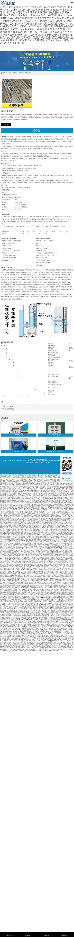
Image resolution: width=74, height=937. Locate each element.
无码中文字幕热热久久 (40, 576)
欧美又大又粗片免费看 (46, 550)
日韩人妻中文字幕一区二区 (10, 603)
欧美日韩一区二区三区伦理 (23, 518)
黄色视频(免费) (49, 497)
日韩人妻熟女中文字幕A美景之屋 (58, 529)
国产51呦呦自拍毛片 (18, 542)
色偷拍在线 (57, 507)
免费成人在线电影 (9, 556)
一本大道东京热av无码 (35, 646)
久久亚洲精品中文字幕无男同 (63, 608)
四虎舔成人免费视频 (12, 599)
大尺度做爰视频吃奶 (21, 586)
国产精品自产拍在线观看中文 (17, 610)
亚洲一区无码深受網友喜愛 (51, 536)
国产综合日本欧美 (63, 624)
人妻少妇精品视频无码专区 (12, 634)
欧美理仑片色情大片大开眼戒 (26, 558)
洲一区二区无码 (40, 590)
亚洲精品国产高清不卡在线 (9, 604)
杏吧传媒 (24, 590)
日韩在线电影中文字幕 (47, 589)
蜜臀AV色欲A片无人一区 (33, 575)
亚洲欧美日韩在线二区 (8, 519)
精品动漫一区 (7, 568)
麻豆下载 (69, 525)
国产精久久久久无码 (32, 645)
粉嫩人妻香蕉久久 (17, 568)
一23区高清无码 (18, 565)
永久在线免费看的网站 (60, 557)
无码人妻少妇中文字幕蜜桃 (16, 607)
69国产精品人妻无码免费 (30, 517)
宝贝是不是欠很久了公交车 (21, 593)
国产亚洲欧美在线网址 (40, 540)
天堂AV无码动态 (33, 528)
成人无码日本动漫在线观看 (34, 581)
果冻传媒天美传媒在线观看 (50, 585)
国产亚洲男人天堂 (12, 553)
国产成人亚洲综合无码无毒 (11, 529)
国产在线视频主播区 (35, 614)
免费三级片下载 (31, 590)
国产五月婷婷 (15, 648)
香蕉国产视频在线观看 (64, 648)
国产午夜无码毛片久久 (28, 482)
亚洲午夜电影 (29, 610)
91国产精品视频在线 (60, 593)
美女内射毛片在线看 (62, 588)
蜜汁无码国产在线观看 (46, 597)
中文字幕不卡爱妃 (61, 632)
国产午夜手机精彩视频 (28, 621)
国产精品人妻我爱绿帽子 (14, 615)
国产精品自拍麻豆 (19, 578)
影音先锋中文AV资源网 (54, 501)
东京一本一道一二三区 (33, 597)
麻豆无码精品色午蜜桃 (43, 479)
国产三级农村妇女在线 (36, 530)
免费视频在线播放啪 (5, 631)
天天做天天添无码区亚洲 (30, 549)
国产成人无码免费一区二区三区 (51, 560)
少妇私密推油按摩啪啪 (19, 588)
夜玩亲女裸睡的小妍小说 (58, 504)
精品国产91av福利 (37, 634)
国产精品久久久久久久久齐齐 (47, 533)
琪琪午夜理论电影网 (52, 521)
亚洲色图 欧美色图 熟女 (36, 504)
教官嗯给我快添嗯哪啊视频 (17, 498)
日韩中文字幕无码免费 (29, 521)
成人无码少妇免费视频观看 (10, 558)
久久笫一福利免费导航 (33, 625)
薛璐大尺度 (23, 501)
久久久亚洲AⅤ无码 (68, 565)
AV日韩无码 (37, 608)
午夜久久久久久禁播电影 (51, 631)
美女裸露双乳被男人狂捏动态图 (39, 551)
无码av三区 (49, 510)
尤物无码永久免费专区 (40, 595)
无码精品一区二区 (40, 588)
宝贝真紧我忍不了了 (66, 643)
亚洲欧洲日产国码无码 (31, 624)
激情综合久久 (11, 517)
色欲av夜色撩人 (63, 526)
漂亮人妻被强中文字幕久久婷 (11, 574)
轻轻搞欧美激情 (29, 524)
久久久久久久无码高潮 (53, 518)
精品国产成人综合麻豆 (57, 482)
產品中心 (14, 73)
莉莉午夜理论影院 (6, 581)
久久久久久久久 (32, 585)
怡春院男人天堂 (55, 614)
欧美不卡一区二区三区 (49, 617)
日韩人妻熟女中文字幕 (32, 480)
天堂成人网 (51, 551)
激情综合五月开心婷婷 (61, 551)
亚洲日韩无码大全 (51, 569)
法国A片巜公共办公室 (26, 476)
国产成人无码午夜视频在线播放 (30, 629)
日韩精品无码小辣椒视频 (28, 562)
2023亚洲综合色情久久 (66, 514)
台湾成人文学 (48, 620)
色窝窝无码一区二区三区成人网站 (62, 544)
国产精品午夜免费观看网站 (12, 476)
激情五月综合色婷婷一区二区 (30, 547)
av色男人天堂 (43, 629)
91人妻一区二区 (40, 497)
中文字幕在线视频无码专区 (48, 556)
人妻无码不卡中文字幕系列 (33, 519)
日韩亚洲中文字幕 (55, 476)
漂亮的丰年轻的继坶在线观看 (42, 599)
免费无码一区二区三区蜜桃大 (33, 556)
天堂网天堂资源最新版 (31, 622)
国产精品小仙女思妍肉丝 (9, 551)
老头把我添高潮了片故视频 (46, 645)
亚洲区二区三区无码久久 (10, 505)
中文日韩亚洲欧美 (52, 525)
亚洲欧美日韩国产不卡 (14, 589)
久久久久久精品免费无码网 (48, 578)
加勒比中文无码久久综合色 (18, 497)
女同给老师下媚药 (26, 489)
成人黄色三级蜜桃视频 (44, 564)
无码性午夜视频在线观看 (10, 608)
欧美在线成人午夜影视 (37, 617)
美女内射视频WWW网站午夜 (44, 544)
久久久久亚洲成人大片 (8, 571)
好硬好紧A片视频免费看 (27, 540)
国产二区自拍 (58, 565)
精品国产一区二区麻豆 (60, 603)
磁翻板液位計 (28, 73)
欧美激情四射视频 (52, 648)
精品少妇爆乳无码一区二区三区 (55, 540)
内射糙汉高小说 (43, 501)
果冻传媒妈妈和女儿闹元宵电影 (27, 496)
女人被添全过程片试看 (30, 539)
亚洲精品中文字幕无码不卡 (54, 553)
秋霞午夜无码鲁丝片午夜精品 (20, 508)
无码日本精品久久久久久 (40, 526)
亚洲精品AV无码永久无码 (10, 561)
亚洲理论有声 (9, 636)
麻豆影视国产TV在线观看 (25, 603)
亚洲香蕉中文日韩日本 (62, 581)
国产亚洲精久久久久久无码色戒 (14, 549)
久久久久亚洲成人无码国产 (58, 596)
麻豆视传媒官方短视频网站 (33, 483)
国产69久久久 (36, 610)
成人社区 (8, 622)
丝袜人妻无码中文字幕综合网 (62, 645)
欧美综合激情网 (13, 632)
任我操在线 (44, 508)
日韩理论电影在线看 (48, 493)
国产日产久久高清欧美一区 (64, 621)
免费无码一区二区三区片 (49, 581)
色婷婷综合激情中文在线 (51, 490)
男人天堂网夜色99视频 (45, 641)
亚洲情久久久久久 (8, 542)
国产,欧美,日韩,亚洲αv (20, 597)
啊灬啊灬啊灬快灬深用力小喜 (41, 537)
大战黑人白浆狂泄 (10, 518)
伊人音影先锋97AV (51, 627)
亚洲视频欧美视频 (9, 576)
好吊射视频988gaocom (23, 500)
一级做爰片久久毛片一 (9, 569)
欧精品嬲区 (57, 512)
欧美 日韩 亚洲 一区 (62, 569)
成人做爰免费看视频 (16, 544)
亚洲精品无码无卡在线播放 (59, 597)
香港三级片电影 (43, 491)
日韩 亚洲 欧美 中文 (64, 636)
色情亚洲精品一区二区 (40, 525)
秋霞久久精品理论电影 (8, 565)
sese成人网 (42, 627)
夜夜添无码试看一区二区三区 (50, 636)
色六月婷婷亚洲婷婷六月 (23, 551)
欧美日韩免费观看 (48, 535)
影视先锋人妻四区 (48, 618)
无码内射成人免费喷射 (20, 575)
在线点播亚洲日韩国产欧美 (10, 539)
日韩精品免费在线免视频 (66, 503)
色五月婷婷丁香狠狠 (26, 620)
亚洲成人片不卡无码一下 (21, 571)
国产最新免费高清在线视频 (34, 643)
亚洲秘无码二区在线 (39, 482)
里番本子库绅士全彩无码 (36, 593)
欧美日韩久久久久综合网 (18, 624)
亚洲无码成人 (44, 496)
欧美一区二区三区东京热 (42, 486)
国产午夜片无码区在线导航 (38, 514)
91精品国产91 (70, 593)
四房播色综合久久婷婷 (62, 575)
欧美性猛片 (45, 643)
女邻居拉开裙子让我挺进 (54, 508)
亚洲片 (38, 496)
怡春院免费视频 (60, 519)
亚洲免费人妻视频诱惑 (51, 477)
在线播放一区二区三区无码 (21, 618)
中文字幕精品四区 (22, 643)
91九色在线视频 (35, 522)
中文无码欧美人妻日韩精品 (22, 504)
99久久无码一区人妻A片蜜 (45, 622)
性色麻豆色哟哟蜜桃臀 (49, 600)
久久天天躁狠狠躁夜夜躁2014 (13, 482)
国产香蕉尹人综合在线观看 (39, 648)
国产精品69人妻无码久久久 (40, 632)
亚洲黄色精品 (39, 560)
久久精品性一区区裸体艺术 (55, 558)
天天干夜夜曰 (50, 572)
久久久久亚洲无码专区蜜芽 (18, 483)
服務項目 (27, 934)
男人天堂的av (60, 638)
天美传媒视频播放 (66, 599)
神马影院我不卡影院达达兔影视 (12, 547)
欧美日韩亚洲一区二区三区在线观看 (45, 562)
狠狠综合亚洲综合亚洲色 (52, 650)
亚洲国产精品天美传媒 (55, 643)
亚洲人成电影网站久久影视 (61, 498)
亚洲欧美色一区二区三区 (44, 475)
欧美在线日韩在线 (39, 621)
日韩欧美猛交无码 (21, 567)
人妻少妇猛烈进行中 (16, 639)
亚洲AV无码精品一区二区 (22, 646)
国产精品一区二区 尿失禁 (64, 505)
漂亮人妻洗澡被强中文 (11, 560)
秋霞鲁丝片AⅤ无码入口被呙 (16, 533)
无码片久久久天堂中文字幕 (20, 546)
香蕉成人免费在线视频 (13, 535)
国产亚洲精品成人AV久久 (26, 574)
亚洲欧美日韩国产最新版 (36, 618)
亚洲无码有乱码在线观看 (60, 497)
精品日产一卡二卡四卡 (57, 524)
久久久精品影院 (44, 546)
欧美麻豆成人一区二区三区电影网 (11, 510)
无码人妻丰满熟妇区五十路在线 (60, 522)
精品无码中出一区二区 (27, 582)
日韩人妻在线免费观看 (8, 579)
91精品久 (48, 482)
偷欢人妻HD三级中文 (45, 494)
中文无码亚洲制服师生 (21, 479)
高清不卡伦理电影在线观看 (55, 480)
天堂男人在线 (52, 611)
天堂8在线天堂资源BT (42, 606)
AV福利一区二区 (66, 582)
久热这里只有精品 (12, 522)
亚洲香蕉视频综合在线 (32, 498)
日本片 (45, 561)
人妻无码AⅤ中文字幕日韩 (26, 535)
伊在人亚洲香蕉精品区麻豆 (10, 592)
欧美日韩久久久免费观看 (15, 475)
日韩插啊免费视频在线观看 (25, 537)
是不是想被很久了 (57, 517)
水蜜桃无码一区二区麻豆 (8, 477)
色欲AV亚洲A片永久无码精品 (23, 515)
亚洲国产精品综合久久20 (8, 614)
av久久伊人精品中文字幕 (57, 554)
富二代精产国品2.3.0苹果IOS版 (45, 512)
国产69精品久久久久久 (15, 512)
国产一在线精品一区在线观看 (9, 613)
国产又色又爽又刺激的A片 (61, 589)
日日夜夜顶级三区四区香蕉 (26, 529)
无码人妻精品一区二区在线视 (41, 582)
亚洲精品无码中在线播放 (40, 615)
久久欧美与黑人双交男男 (55, 491)
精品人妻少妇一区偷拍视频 (31, 607)
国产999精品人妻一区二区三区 (8, 645)
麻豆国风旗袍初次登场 (40, 569)
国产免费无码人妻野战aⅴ (23, 614)
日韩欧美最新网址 (51, 642)
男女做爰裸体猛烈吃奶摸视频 (11, 532)
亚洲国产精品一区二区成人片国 (29, 649)
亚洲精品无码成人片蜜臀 (44, 554)
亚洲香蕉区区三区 (31, 497)
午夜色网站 (37, 567)
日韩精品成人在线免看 (36, 636)
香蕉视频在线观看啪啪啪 (35, 484)
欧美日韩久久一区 (17, 641)
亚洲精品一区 (19, 517)
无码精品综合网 (35, 515)
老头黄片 (18, 590)
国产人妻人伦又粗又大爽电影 (54, 549)
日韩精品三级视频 (14, 543)
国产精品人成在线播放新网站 (8, 595)
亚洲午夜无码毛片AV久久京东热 (50, 503)
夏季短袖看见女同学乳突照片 (27, 536)
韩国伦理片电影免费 (64, 484)
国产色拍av (7, 497)
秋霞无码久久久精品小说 (36, 579)
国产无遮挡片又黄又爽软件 (28, 487)
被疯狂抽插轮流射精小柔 (47, 608)
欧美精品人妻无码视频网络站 (11, 501)
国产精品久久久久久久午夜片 (53, 590)
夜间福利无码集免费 (50, 638)
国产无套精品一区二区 (58, 550)
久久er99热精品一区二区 (9, 525)
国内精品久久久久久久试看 (58, 494)
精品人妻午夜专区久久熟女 (48, 575)
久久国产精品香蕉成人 (38, 620)
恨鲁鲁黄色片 (50, 489)
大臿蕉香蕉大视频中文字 (45, 649)
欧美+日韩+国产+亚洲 (53, 526)
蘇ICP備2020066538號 (40, 459)
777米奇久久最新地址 (66, 507)
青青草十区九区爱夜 (10, 643)
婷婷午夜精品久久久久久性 (59, 625)
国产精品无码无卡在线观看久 (8, 567)
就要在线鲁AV (15, 600)
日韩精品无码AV (9, 511)
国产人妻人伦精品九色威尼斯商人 (28, 543)
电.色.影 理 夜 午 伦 (18, 572)
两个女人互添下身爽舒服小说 (42, 524)
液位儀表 (21, 73)
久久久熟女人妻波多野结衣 (39, 553)
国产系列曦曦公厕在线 (27, 526)
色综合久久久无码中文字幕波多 (17, 625)
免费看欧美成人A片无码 (65, 547)
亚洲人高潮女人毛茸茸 (15, 621)
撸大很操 (30, 569)
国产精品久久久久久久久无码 (49, 567)
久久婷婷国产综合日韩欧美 (7, 504)
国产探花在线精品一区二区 (37, 596)
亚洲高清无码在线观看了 (10, 493)
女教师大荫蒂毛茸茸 (27, 615)
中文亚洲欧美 (63, 615)
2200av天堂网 (58, 572)
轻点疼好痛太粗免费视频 (29, 544)
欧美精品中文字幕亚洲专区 (31, 533)
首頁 (10, 73)
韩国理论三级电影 (15, 649)
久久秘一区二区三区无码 (44, 543)
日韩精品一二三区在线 (8, 618)
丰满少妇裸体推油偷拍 (44, 547)
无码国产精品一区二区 (66, 610)
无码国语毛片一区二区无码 (49, 530)
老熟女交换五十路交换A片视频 (50, 484)
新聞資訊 (46, 934)
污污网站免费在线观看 (62, 562)
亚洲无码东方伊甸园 (57, 528)
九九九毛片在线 (11, 586)
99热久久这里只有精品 (38, 603)
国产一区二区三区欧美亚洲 (62, 493)
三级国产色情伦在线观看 (43, 639)
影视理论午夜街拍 (55, 599)
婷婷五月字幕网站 (22, 645)
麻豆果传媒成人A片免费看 (41, 574)
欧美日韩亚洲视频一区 (28, 568)
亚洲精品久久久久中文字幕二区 (11, 487)
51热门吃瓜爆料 (39, 511)
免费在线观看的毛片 (12, 627)
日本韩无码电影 (46, 614)
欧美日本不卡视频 (15, 526)
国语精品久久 (47, 635)
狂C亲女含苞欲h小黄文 (32, 501)
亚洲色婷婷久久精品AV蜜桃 (54, 561)
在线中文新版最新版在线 (34, 601)
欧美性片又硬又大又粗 (50, 500)
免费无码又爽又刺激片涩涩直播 (44, 557)
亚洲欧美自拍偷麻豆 (22, 585)
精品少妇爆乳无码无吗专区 (44, 604)
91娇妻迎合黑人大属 (47, 571)
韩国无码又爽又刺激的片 (55, 496)
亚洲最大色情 (12, 557)
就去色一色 (10, 480)
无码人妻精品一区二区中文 (23, 617)
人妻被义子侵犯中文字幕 (65, 646)
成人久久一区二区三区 (26, 600)
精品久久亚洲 (57, 571)
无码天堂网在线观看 (29, 606)
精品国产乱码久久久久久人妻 (40, 542)
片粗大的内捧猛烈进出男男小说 (24, 595)
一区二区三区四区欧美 (53, 595)
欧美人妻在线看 (4, 475)
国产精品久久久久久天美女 (21, 579)
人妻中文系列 (54, 547)
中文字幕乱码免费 (50, 568)
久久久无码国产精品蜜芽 (18, 622)
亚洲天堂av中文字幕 (10, 554)
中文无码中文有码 (40, 568)
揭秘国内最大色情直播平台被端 (34, 613)
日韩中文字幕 (20, 604)
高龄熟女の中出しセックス (10, 537)
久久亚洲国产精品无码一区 (57, 546)
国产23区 (44, 634)
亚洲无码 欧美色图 (24, 503)
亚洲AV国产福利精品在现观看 (24, 477)
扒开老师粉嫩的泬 (62, 606)
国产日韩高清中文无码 (56, 564)
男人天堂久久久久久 (65, 614)
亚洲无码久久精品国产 (43, 586)
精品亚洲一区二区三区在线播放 (45, 539)
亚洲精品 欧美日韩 (27, 628)
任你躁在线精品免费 (21, 601)
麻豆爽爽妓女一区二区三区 (29, 512)
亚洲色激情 (57, 601)
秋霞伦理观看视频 (59, 489)
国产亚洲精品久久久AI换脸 (21, 596)
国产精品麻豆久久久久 (56, 486)
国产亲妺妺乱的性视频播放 (30, 475)
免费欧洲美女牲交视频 (34, 507)
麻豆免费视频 (44, 515)
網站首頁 (65, 934)
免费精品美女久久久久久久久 (37, 510)
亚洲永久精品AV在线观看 (41, 583)
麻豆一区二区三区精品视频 (9, 585)
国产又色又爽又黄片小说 (21, 511)
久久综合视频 (39, 536)
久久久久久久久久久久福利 (35, 493)
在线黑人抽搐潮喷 (8, 572)
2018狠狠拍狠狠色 (64, 595)
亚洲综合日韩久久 (61, 642)
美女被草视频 (67, 574)
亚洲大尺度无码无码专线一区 (31, 641)
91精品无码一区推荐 (57, 475)
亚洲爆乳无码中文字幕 (48, 601)
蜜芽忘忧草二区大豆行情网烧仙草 (23, 642)
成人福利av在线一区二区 (27, 589)
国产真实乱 (37, 589)
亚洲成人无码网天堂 (48, 593)
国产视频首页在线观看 (38, 477)
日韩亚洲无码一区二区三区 (47, 565)
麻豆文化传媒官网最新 (23, 557)
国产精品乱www (52, 634)
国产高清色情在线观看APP (45, 624)
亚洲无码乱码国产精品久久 (14, 635)
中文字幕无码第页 (48, 579)
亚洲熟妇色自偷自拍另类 (29, 639)
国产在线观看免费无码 (45, 625)
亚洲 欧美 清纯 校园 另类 (32, 627)
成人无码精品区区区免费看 (55, 574)
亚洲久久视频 (38, 532)
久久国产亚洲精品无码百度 (59, 649)
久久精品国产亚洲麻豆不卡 (59, 510)
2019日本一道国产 (40, 650)
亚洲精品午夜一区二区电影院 (44, 487)
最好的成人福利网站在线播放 (13, 629)
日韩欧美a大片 (10, 646)
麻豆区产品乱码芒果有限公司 (60, 487)
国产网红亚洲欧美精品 (46, 522)
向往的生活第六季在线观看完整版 (20, 631)
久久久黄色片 (44, 611)
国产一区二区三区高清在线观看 (26, 560)
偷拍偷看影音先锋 (63, 639)
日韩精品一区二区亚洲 (14, 540)
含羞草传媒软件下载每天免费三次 (60, 635)
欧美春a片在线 (63, 631)
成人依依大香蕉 (35, 550)
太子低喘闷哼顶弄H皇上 (64, 521)
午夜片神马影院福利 (58, 622)
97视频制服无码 (58, 579)
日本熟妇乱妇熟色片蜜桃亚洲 (25, 583)
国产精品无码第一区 (59, 618)
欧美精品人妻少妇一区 (34, 546)
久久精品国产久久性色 (29, 486)
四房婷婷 (65, 539)
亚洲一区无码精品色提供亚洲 (12, 514)
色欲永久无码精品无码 (64, 585)
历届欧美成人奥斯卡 (35, 503)
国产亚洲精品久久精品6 (63, 500)
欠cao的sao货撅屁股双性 (30, 564)
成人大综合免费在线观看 (62, 568)
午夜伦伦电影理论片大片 (52, 514)
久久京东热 (64, 501)
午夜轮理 (66, 622)
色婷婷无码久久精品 (8, 596)
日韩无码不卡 (52, 542)
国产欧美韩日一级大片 (65, 490)
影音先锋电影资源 (19, 556)
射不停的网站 (21, 613)
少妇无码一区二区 (24, 530)
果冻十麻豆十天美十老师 (63, 627)
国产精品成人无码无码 (36, 561)
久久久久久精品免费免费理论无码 (50, 610)
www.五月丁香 (52, 632)
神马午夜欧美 (20, 554)
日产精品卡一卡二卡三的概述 (21, 490)
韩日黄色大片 (60, 634)
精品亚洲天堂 (43, 607)
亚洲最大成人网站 (23, 493)
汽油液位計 (10, 406)
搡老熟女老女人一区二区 (28, 635)
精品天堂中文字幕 (25, 514)
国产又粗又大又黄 (19, 494)
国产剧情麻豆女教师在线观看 (31, 565)
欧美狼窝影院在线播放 (15, 489)
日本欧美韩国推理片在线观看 (11, 496)
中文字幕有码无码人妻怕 (41, 558)
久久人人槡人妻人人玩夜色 (16, 606)
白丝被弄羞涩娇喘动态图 (18, 524)
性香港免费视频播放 (51, 505)
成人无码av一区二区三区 (38, 628)
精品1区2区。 (68, 638)
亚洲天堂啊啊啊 (43, 480)
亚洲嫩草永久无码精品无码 (25, 632)
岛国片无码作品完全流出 (47, 507)
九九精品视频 (47, 504)
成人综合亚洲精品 (62, 530)
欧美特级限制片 (49, 603)
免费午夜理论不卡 (32, 586)
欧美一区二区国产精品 (24, 592)
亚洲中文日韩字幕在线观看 (18, 650)
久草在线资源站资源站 (39, 642)
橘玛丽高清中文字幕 (9, 617)
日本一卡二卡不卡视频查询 (21, 611)
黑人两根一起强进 (8, 588)
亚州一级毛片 (21, 627)
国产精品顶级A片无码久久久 (26, 608)
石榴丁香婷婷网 (11, 590)
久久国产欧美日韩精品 (31, 554)
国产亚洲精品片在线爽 (30, 572)
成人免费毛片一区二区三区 (23, 550)
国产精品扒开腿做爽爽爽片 (44, 517)
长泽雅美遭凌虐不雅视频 (12, 530)
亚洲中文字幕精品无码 (9, 550)
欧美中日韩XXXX (43, 498)
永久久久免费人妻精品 (59, 535)
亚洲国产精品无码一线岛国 (19, 581)
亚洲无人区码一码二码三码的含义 (57, 583)
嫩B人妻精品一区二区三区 (59, 641)
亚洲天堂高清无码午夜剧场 (59, 543)
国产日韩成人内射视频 (63, 542)
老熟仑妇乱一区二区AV (25, 648)
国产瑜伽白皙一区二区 (48, 532)
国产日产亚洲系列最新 (24, 505)
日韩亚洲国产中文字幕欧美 (60, 620)
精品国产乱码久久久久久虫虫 (21, 636)
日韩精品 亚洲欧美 (52, 629)
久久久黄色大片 (30, 588)
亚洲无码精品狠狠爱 (26, 634)
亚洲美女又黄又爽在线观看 (48, 519)
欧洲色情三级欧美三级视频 (59, 511)
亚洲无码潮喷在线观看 (51, 621)
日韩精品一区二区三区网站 (13, 582)
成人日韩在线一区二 (50, 588)
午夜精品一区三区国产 (16, 486)
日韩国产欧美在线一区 (53, 615)
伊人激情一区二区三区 (24, 522)
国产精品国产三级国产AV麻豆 (39, 518)
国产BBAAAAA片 (9, 593)
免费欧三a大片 (30, 650)
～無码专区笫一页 (41, 521)
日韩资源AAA (69, 504)
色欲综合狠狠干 (8, 490)
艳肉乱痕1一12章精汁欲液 (39, 489)
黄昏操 (8, 639)
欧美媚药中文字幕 (35, 592)
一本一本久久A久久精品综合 (31, 491)
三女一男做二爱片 (42, 572)
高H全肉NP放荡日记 (8, 597)
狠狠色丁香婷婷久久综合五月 (50, 646)
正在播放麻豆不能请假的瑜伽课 (14, 521)
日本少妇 (59, 567)
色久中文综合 (48, 511)
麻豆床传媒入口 (25, 510)
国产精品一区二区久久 (8, 642)
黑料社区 (50, 498)
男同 (66, 618)
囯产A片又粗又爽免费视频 (37, 631)
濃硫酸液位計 (11, 409)
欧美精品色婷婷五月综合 (12, 503)
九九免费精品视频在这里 (44, 528)
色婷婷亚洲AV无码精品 (23, 561)
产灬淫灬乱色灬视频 (34, 611)
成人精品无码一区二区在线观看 (54, 628)
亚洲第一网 (32, 511)
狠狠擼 (2, 505)
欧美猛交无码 (28, 542)
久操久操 (39, 585)
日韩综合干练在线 (62, 525)
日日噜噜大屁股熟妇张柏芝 (50, 613)
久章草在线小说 (32, 479)
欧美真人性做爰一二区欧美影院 (41, 476)
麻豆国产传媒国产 (37, 600)
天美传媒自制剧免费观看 (15, 491)
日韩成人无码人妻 (15, 620)
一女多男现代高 (58, 539)
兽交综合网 (33, 557)
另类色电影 (48, 596)
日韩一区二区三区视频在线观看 (15, 564)
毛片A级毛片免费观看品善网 (20, 528)
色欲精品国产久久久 (55, 592)
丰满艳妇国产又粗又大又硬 (36, 500)
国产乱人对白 (50, 576)
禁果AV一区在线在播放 (19, 480)
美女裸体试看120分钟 (30, 604)
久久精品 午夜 (53, 537)
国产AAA (55, 624)
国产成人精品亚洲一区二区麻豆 (25, 525)
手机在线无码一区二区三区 (59, 604)
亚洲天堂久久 (53, 639)
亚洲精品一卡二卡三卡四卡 (31, 494)
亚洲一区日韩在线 (16, 628)
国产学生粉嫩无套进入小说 (38, 505)
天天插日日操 (30, 567)
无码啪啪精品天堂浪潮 (21, 507)
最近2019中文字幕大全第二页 (20, 484)
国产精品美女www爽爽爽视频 (33, 578)
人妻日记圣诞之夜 (11, 500)
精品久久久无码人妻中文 (24, 553)
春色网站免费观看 (59, 576)
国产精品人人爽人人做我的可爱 (12, 562)
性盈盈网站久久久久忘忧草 (26, 532)
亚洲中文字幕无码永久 (8, 578)
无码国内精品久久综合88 (35, 571)
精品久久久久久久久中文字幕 (22, 638)
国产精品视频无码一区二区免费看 (24, 576)
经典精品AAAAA (8, 638)
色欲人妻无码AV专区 (34, 508)
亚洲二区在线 (39, 635)
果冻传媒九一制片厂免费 (12, 536)
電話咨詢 (9, 934)
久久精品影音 (6, 483)
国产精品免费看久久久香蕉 (65, 629)
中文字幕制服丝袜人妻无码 (55, 515)
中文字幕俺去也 (38, 535)
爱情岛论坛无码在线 (20, 519)
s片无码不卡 (59, 533)
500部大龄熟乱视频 (61, 617)
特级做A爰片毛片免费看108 (57, 479)
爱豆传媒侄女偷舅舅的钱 (53, 607)
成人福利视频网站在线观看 (37, 490)
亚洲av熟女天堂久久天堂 (56, 586)
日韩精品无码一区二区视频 (37, 638)
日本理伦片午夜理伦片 (22, 569)
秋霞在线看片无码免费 (56, 582)
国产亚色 (20, 539)
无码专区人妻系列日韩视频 (62, 532)
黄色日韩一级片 (45, 592)
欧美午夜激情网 (41, 549)
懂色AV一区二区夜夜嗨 (63, 556)
